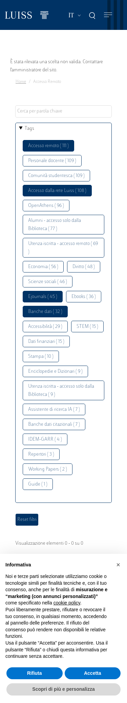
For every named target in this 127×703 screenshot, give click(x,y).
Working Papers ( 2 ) (47, 469)
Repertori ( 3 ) (41, 454)
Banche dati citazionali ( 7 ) (54, 424)
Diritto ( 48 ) (83, 266)
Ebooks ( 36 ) (83, 296)
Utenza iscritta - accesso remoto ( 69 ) (63, 247)
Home (21, 82)
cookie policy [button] (67, 602)
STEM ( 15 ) (87, 326)
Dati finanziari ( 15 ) (46, 341)
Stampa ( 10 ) (41, 356)
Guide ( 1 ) (37, 484)
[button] (118, 564)
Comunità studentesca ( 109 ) (56, 175)
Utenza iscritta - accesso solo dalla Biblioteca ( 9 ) (61, 390)
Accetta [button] (92, 673)
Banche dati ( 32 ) (45, 311)
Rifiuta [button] (34, 673)
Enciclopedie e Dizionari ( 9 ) (55, 371)
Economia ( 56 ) (43, 266)
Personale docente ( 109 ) (52, 160)
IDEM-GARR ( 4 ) (45, 439)
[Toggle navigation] (108, 15)
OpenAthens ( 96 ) (46, 205)
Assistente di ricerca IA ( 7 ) (54, 409)
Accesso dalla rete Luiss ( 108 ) (57, 190)
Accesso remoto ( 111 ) (48, 145)
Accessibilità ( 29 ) (45, 326)
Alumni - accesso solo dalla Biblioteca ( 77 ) (54, 224)
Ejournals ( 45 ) (42, 296)
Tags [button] (29, 128)
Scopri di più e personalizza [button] (63, 689)
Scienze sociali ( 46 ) (47, 281)
